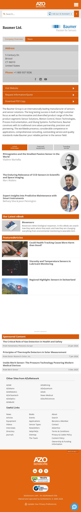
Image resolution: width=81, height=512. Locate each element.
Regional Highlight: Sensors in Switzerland (52, 279)
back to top (73, 451)
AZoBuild (10, 402)
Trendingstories (66, 147)
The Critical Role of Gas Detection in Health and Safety (32, 341)
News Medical (47, 395)
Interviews (10, 428)
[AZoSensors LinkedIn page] (35, 471)
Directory (10, 431)
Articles (9, 417)
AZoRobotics (11, 392)
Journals (10, 434)
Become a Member (60, 421)
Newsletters (34, 428)
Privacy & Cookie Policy (62, 434)
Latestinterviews (15, 147)
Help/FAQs (33, 431)
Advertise (56, 428)
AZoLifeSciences (48, 398)
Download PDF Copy (15, 101)
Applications (34, 421)
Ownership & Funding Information (61, 442)
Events (32, 417)
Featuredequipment (40, 147)
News (8, 414)
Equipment (11, 421)
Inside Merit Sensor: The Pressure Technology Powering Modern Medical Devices (38, 364)
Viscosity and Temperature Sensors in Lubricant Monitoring (50, 262)
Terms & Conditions (60, 431)
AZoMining (45, 385)
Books (31, 414)
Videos (9, 424)
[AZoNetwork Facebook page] (40, 471)
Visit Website (11, 88)
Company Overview (14, 39)
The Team (33, 438)
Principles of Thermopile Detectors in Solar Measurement (34, 352)
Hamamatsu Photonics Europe (20, 346)
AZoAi (43, 392)
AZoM (8, 385)
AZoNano (10, 388)
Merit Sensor (13, 369)
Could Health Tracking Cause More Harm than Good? (51, 244)
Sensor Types (35, 424)
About (54, 414)
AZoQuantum (46, 388)
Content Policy (58, 438)
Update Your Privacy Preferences (40, 504)
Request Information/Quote (19, 94)
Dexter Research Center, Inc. (19, 356)
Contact (55, 424)
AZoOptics (10, 398)
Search (55, 417)
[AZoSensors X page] (46, 471)
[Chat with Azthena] (74, 507)
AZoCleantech (12, 395)
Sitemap (32, 434)
